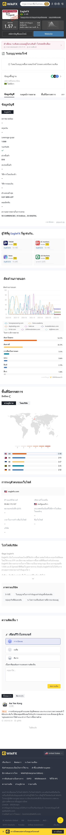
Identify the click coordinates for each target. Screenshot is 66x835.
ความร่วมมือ (7, 784)
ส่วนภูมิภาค (20, 784)
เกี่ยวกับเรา (6, 762)
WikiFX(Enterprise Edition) (32, 773)
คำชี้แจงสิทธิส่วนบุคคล (41, 767)
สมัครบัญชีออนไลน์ (17, 33)
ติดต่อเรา (18, 762)
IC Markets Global (10, 820)
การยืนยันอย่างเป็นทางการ (12, 778)
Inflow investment (35, 825)
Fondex (21, 825)
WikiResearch (40, 778)
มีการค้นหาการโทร (10, 773)
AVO (44, 820)
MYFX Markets (9, 825)
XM (22, 820)
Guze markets (33, 820)
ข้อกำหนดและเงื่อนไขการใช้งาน (15, 767)
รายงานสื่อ (32, 784)
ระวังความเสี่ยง (31, 762)
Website (48, 33)
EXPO (29, 778)
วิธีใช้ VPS (53, 778)
